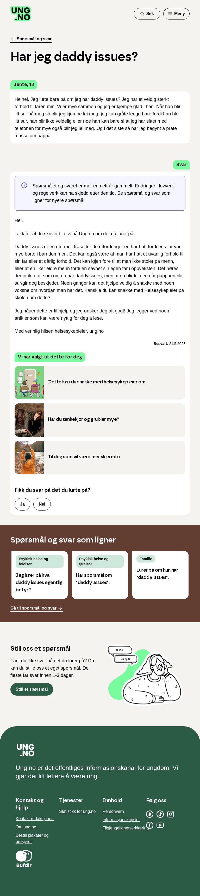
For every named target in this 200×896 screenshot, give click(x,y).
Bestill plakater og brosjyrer (32, 838)
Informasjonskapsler (121, 819)
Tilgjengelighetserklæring (126, 828)
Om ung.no (26, 827)
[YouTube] (160, 825)
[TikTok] (160, 814)
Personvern (113, 811)
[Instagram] (170, 814)
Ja (22, 504)
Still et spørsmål (32, 689)
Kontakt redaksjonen (35, 818)
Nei (42, 504)
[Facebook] (149, 825)
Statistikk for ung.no (77, 811)
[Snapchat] (149, 814)
